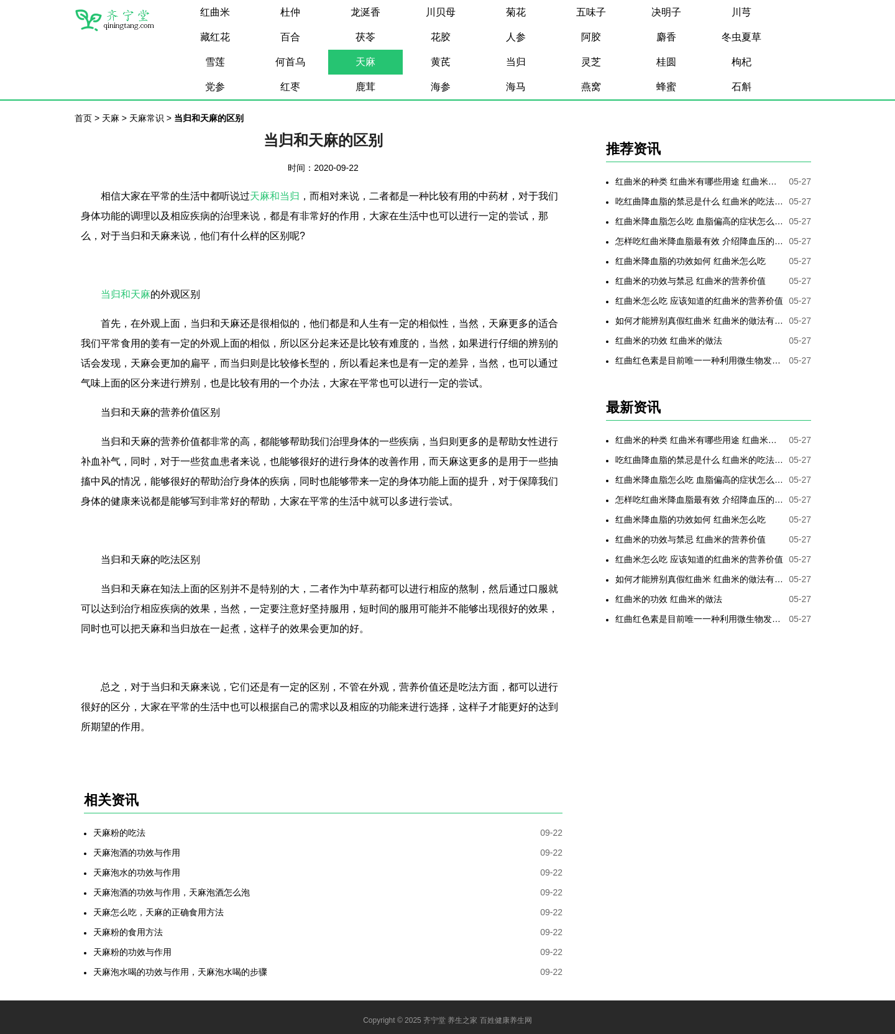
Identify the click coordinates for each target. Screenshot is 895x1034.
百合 (290, 37)
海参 (441, 86)
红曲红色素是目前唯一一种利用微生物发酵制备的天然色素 (699, 360)
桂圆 (666, 62)
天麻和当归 (275, 196)
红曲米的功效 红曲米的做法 (668, 340)
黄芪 (441, 62)
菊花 (516, 12)
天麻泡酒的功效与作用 (136, 853)
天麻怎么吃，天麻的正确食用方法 (158, 912)
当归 (516, 62)
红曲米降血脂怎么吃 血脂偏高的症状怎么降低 (699, 221)
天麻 (365, 62)
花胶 (441, 37)
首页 (83, 118)
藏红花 (215, 37)
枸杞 (741, 62)
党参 (215, 86)
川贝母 (441, 12)
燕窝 (591, 86)
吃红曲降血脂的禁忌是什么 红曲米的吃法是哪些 (699, 201)
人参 (516, 37)
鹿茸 (365, 86)
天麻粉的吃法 (119, 833)
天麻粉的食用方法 (128, 932)
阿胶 (591, 37)
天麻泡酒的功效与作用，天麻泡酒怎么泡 (171, 892)
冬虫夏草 (741, 37)
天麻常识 (146, 118)
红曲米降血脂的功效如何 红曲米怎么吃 (690, 261)
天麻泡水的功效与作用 (136, 872)
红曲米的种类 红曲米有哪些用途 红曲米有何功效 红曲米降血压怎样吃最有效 (699, 181)
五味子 (591, 12)
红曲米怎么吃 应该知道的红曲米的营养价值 (699, 301)
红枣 (290, 86)
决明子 (666, 12)
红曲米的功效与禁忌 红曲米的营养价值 (690, 281)
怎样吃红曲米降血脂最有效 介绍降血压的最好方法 (699, 241)
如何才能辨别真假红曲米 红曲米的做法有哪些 (699, 321)
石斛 (741, 86)
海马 (516, 86)
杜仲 (290, 12)
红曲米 (215, 12)
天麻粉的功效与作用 (132, 952)
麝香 (666, 37)
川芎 (741, 12)
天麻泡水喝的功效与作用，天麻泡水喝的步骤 (180, 972)
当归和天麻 (125, 294)
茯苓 (365, 37)
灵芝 (591, 62)
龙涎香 (365, 12)
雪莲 (215, 62)
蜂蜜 (666, 86)
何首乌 (290, 62)
